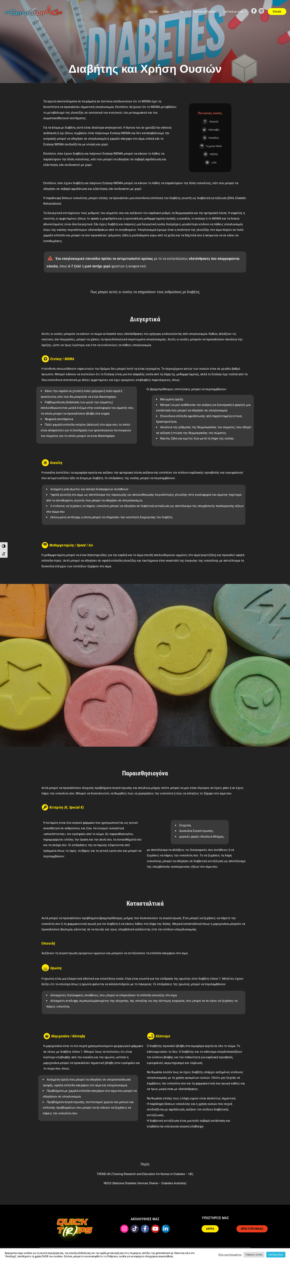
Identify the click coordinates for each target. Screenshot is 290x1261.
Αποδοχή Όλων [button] (276, 1254)
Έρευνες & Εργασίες (205, 11)
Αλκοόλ (210, 121)
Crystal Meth (210, 146)
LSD (210, 162)
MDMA (210, 154)
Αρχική (153, 11)
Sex (183, 11)
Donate (277, 11)
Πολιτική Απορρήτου (230, 1254)
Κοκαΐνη (210, 137)
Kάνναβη (210, 129)
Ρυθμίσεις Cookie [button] (254, 1254)
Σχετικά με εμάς (235, 11)
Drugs (168, 11)
